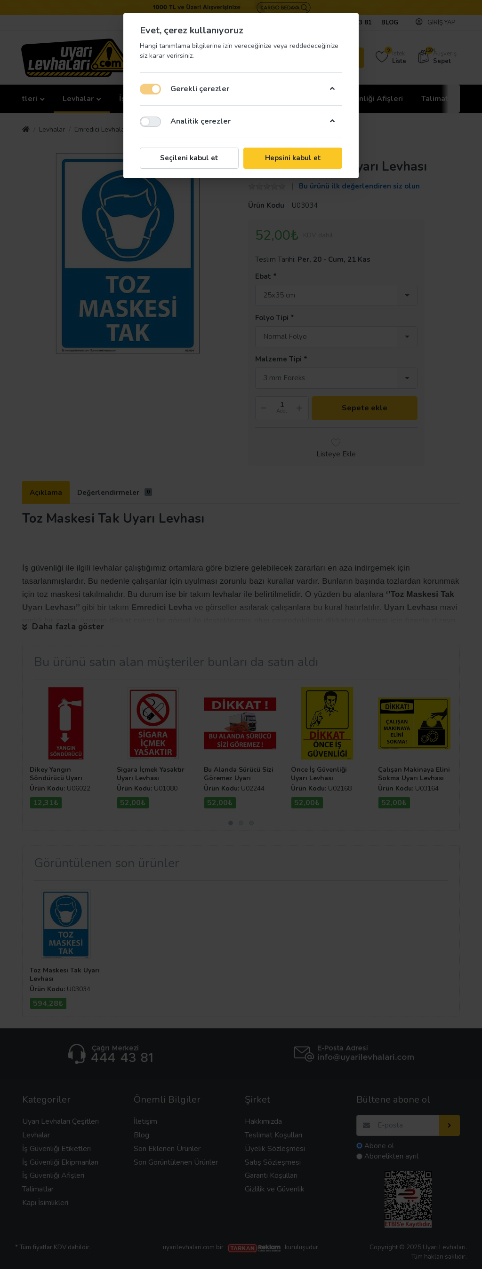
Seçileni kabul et (189, 158)
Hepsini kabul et (293, 158)
